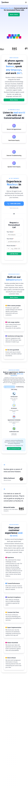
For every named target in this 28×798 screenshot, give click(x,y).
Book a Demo (14, 14)
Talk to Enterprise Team (14, 448)
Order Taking (14, 389)
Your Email (10, 243)
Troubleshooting (19, 386)
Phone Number (12, 250)
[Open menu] (26, 2)
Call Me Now (14, 258)
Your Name (10, 236)
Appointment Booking (9, 386)
